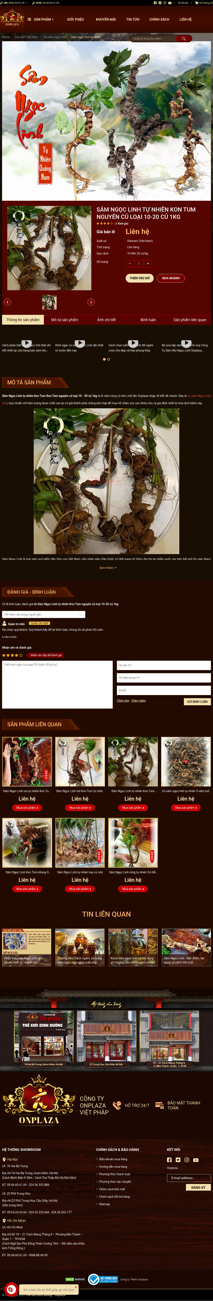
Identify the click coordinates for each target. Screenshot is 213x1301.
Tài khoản (183, 2)
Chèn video (138, 700)
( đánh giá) (121, 223)
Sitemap (104, 1204)
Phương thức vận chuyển (115, 1181)
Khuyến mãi (106, 19)
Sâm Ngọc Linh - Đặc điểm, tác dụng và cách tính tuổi (184, 960)
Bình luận (148, 320)
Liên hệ (186, 19)
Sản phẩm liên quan (189, 320)
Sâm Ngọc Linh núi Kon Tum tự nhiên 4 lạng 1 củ (80, 791)
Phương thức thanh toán (115, 1174)
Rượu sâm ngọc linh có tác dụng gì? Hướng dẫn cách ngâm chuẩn (132, 960)
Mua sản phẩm (26, 807)
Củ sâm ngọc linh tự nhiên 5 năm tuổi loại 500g (186, 791)
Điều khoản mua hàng (113, 1159)
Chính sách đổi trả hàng (114, 1196)
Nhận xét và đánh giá (16, 647)
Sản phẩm (41, 19)
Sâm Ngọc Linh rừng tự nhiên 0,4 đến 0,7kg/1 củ (133, 873)
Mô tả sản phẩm (64, 320)
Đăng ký (198, 1188)
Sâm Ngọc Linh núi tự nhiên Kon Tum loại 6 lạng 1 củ (27, 791)
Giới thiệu (75, 19)
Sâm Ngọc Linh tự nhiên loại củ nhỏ (80, 872)
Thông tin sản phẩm (23, 320)
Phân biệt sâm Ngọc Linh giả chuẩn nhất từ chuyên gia (23, 960)
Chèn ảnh (123, 700)
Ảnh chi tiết (106, 320)
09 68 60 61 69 (51, 2)
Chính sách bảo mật (112, 1189)
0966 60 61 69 (16, 3)
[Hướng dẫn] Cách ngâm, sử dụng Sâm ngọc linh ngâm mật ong (79, 960)
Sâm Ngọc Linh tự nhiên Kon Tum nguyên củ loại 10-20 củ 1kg (133, 791)
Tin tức (134, 19)
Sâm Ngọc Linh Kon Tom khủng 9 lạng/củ (27, 873)
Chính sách (159, 19)
